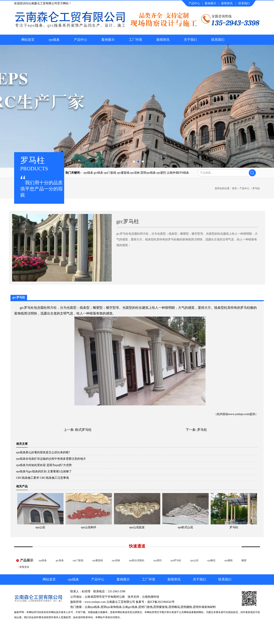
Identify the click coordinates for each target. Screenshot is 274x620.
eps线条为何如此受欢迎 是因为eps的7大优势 (44, 465)
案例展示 (210, 3)
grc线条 (98, 172)
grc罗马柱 (27, 307)
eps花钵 (135, 172)
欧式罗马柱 (83, 429)
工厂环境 (135, 39)
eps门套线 (110, 172)
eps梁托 (161, 172)
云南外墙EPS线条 (178, 172)
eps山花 (194, 560)
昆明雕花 (174, 607)
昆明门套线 (145, 607)
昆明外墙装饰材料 (204, 607)
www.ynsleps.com (238, 414)
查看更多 (24, 567)
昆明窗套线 (160, 607)
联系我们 (244, 3)
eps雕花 (211, 560)
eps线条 (54, 39)
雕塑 (243, 560)
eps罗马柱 (176, 560)
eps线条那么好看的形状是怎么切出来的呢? (43, 452)
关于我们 (190, 39)
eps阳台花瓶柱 (136, 560)
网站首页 (27, 39)
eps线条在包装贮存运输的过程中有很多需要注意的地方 (51, 458)
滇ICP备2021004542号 (161, 601)
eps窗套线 (123, 172)
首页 (234, 188)
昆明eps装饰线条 (111, 607)
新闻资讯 (227, 3)
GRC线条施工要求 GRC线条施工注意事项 (42, 477)
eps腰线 (228, 560)
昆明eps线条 (148, 172)
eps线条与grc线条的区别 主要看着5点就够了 (44, 471)
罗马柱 (202, 429)
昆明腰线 (186, 607)
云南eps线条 (92, 607)
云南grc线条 (130, 607)
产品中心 (194, 3)
